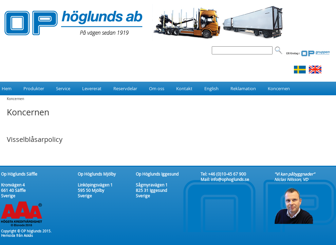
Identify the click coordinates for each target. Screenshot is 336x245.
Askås (28, 235)
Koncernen (15, 99)
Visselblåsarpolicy (34, 139)
